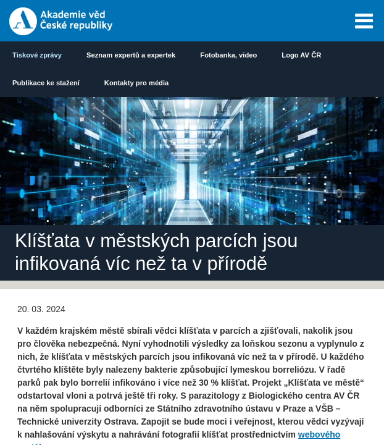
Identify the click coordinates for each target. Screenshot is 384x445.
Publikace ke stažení (46, 83)
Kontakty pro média (136, 83)
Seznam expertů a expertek (130, 55)
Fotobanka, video (228, 55)
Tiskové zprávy (37, 55)
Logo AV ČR (301, 55)
